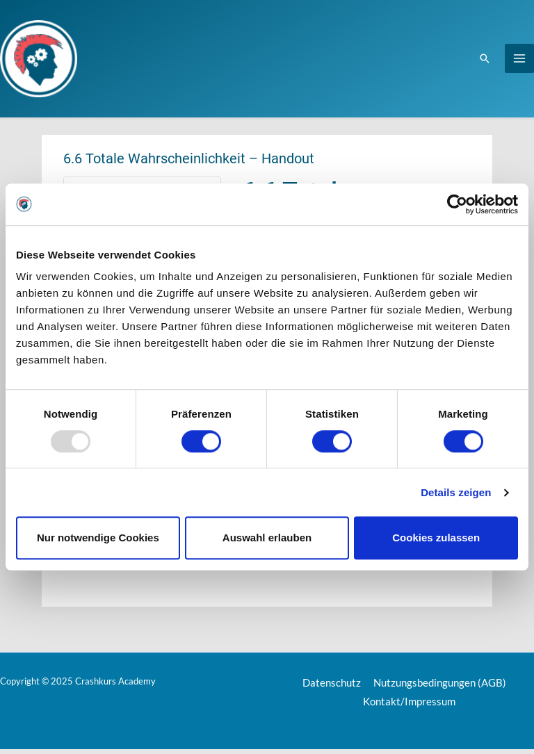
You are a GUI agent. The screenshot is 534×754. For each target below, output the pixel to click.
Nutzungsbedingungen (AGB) (439, 688)
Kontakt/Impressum (409, 706)
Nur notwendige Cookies (98, 537)
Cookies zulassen (436, 537)
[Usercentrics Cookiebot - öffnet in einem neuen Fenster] (457, 204)
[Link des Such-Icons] (484, 61)
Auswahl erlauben (267, 537)
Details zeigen (456, 492)
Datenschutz (333, 688)
